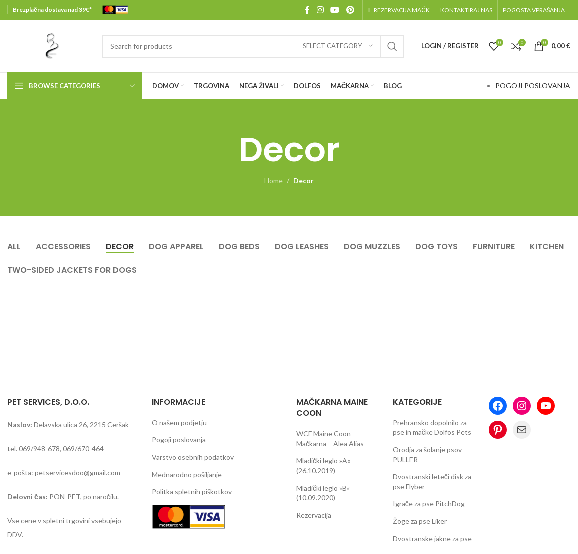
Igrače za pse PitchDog (429, 503)
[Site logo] (50, 45)
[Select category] (338, 46)
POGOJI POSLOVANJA (533, 85)
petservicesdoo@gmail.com (77, 472)
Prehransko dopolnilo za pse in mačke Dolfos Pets (432, 427)
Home (273, 180)
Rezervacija (314, 515)
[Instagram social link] (320, 9)
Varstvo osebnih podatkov (193, 457)
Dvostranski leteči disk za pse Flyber (432, 481)
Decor (304, 180)
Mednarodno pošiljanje (187, 474)
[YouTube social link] (335, 9)
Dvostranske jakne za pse (432, 538)
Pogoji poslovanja (179, 439)
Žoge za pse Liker (420, 521)
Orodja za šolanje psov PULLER (427, 454)
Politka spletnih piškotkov (192, 491)
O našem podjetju (179, 422)
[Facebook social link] (308, 9)
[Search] (253, 46)
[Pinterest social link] (350, 9)
